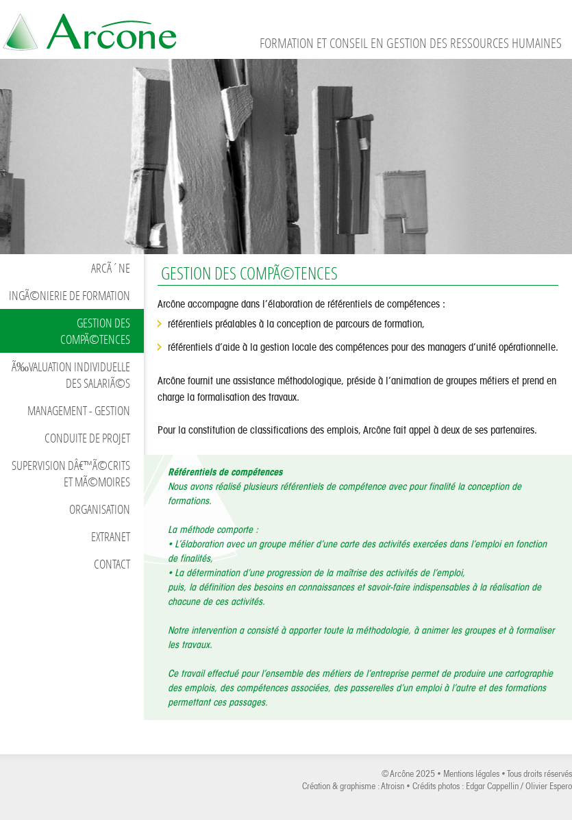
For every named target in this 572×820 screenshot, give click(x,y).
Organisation (99, 509)
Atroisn (392, 786)
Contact (112, 564)
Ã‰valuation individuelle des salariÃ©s (71, 374)
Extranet (110, 536)
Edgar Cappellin (492, 786)
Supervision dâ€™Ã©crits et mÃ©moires (71, 473)
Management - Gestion (78, 410)
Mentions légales (471, 774)
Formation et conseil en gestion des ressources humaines (89, 29)
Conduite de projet (87, 438)
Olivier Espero (548, 786)
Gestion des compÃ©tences (95, 330)
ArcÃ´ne (110, 268)
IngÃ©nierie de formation (69, 295)
